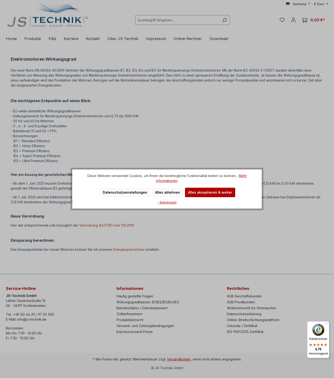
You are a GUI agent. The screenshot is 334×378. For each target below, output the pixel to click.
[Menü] (326, 324)
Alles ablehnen (167, 192)
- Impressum (167, 202)
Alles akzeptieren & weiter (210, 192)
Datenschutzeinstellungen (125, 192)
